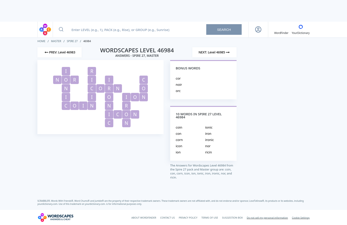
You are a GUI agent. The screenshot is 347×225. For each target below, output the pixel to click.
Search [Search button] (224, 29)
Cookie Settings (301, 217)
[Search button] (61, 29)
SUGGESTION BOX (232, 217)
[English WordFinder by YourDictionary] (281, 29)
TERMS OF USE (209, 217)
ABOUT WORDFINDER (143, 217)
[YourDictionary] (301, 29)
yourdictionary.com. (48, 203)
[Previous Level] (59, 52)
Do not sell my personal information (267, 217)
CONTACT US (167, 217)
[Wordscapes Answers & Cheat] (55, 217)
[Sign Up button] (258, 29)
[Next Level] (214, 52)
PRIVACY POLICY (188, 217)
